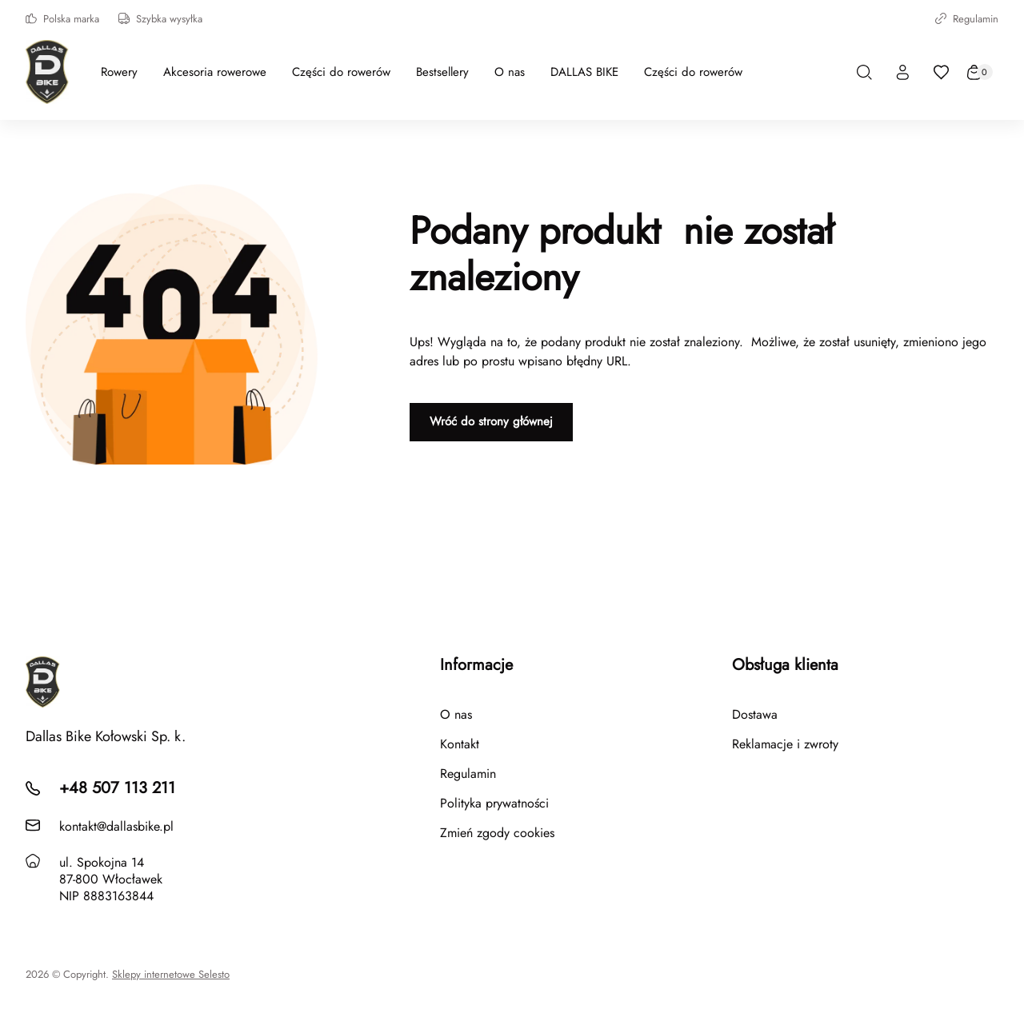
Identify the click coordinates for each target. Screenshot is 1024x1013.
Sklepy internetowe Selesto (171, 974)
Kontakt (459, 744)
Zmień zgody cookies (497, 833)
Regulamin (966, 18)
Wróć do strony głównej (491, 421)
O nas (456, 714)
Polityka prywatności (494, 803)
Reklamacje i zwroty (785, 744)
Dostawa (755, 714)
